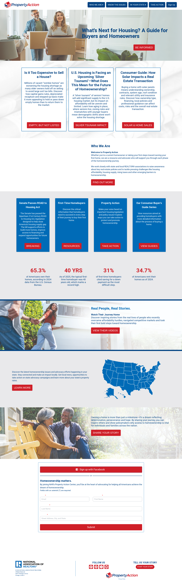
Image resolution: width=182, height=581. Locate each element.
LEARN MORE (22, 387)
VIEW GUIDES (149, 246)
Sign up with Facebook (90, 469)
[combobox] (91, 518)
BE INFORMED (144, 47)
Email (43, 495)
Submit (91, 527)
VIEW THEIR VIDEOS (105, 330)
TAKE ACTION (110, 246)
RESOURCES (72, 246)
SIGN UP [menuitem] (171, 5)
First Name (98, 495)
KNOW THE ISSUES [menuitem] (116, 5)
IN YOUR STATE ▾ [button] (137, 5)
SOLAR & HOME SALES (138, 125)
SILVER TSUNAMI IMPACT (91, 125)
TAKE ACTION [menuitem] (156, 5)
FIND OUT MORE (103, 182)
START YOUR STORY (145, 567)
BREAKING (32, 246)
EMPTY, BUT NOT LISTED (44, 125)
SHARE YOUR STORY (106, 432)
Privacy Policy (122, 579)
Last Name (45, 505)
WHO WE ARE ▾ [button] (95, 5)
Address (45, 515)
